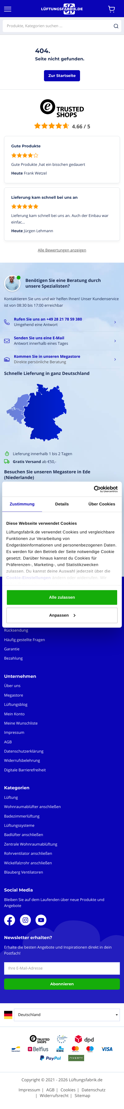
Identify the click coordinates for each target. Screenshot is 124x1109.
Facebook (9, 920)
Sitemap (82, 1095)
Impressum (14, 732)
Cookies (68, 1090)
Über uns (12, 685)
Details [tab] (62, 504)
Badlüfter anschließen (23, 834)
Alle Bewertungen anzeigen (62, 250)
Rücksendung (16, 630)
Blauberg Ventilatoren (23, 872)
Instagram (25, 920)
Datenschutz (93, 1090)
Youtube (41, 920)
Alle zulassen (62, 597)
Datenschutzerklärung (23, 751)
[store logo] (62, 9)
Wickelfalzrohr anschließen (28, 863)
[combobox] (62, 26)
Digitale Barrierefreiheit (25, 770)
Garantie (11, 649)
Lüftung (11, 797)
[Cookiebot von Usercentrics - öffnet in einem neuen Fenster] (94, 489)
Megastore (13, 695)
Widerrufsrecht (54, 1095)
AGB (8, 742)
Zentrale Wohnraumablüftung (30, 844)
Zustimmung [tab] (22, 504)
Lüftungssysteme (19, 825)
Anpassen (62, 615)
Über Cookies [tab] (101, 504)
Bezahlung (13, 658)
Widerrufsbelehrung (22, 760)
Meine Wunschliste (21, 723)
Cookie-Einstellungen (28, 577)
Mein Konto (14, 714)
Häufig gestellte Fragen (24, 639)
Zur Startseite (62, 75)
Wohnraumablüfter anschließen (32, 806)
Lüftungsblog (15, 704)
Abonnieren (62, 983)
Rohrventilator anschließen (28, 853)
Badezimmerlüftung (22, 816)
